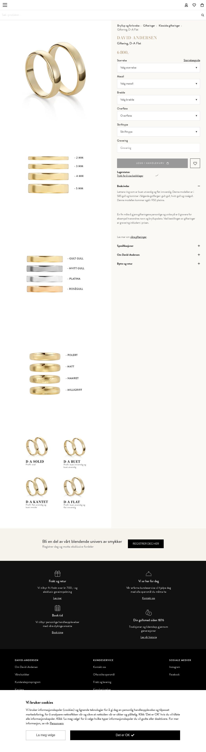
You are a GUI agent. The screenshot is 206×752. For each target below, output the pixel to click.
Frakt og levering (102, 680)
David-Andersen (137, 35)
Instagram (174, 665)
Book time (57, 630)
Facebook (174, 672)
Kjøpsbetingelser (102, 687)
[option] (55, 72)
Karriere (19, 687)
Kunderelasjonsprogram (28, 680)
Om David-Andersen (26, 665)
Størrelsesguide (192, 58)
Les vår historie (149, 635)
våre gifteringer (138, 234)
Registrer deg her (146, 541)
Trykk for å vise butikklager (130, 173)
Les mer (57, 596)
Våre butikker (22, 672)
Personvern (57, 723)
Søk (202, 15)
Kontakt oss (148, 596)
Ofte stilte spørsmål (104, 672)
